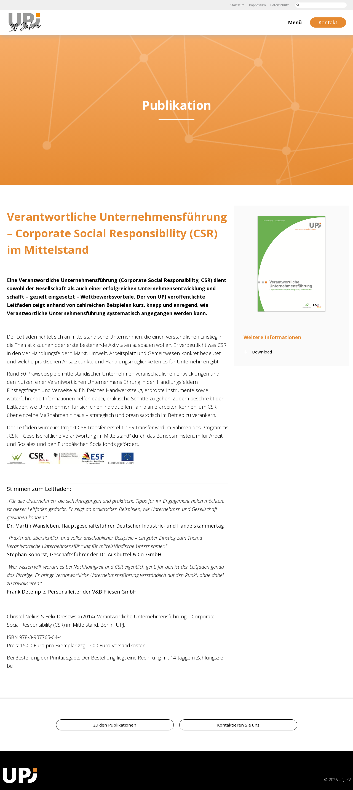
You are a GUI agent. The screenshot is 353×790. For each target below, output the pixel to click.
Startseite (234, 4)
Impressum (255, 4)
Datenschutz (278, 4)
